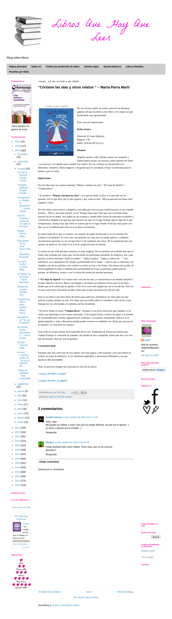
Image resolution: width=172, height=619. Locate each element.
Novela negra (91, 66)
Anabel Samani (54, 417)
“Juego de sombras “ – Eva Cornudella (24, 374)
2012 (18, 476)
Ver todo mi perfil (149, 355)
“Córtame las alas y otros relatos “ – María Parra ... (23, 306)
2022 (18, 432)
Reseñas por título (19, 71)
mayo (21, 404)
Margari (50, 442)
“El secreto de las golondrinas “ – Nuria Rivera (23, 332)
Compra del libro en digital (52, 380)
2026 (18, 141)
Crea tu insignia (147, 557)
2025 (18, 146)
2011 (18, 480)
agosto (21, 391)
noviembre (23, 161)
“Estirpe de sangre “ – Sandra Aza (23, 290)
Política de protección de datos (63, 66)
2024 (18, 150)
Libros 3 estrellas (56, 397)
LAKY (147, 340)
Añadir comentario (49, 461)
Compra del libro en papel (52, 373)
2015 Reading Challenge (21, 517)
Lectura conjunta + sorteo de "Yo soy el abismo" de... (23, 359)
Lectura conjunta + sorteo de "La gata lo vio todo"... (23, 221)
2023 (18, 427)
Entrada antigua (125, 591)
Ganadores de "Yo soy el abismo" (23, 320)
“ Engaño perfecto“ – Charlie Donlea (23, 189)
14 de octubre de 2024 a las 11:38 (80, 417)
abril (20, 408)
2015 (18, 463)
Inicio (89, 591)
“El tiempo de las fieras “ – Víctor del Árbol (23, 278)
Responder (51, 432)
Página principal (17, 66)
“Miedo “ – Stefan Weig (22, 234)
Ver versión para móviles (86, 597)
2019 (18, 445)
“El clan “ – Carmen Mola (22, 345)
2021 (18, 436)
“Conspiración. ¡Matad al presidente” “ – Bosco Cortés (24, 204)
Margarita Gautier (148, 551)
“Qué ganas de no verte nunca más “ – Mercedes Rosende (24, 248)
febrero (21, 417)
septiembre (23, 384)
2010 (18, 485)
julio (20, 395)
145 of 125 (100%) (20, 544)
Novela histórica (112, 66)
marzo (21, 413)
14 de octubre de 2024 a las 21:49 (72, 442)
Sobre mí (36, 66)
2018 (18, 449)
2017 (18, 454)
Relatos (69, 397)
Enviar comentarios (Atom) (65, 605)
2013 (18, 472)
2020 (18, 441)
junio (20, 400)
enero (21, 422)
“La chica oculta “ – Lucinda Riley (23, 265)
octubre (22, 168)
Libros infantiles (134, 66)
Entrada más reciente (49, 591)
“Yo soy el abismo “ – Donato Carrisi (23, 176)
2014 (18, 467)
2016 (18, 458)
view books (25, 547)
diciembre (22, 154)
